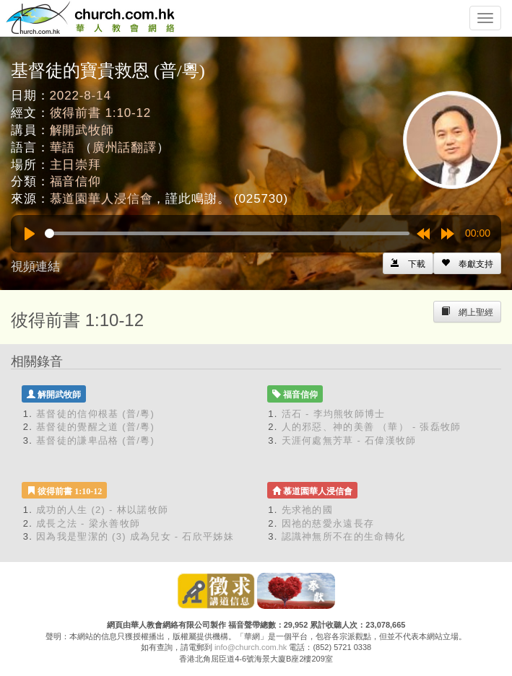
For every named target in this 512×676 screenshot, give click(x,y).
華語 (63, 147)
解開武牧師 (82, 130)
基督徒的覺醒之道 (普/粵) (95, 426)
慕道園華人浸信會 (101, 199)
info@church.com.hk (250, 647)
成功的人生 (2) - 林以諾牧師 (102, 509)
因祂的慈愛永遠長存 (328, 523)
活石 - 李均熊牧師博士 (334, 413)
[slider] (227, 233)
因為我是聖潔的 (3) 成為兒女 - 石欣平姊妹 (135, 536)
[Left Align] (467, 263)
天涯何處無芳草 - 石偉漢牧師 (349, 440)
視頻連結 (35, 266)
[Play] (29, 233)
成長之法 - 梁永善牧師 (88, 523)
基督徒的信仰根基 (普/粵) (95, 413)
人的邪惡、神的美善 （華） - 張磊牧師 (371, 426)
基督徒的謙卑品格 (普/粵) (95, 440)
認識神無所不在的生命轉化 (344, 536)
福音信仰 (75, 181)
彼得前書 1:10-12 (101, 113)
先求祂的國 (308, 509)
